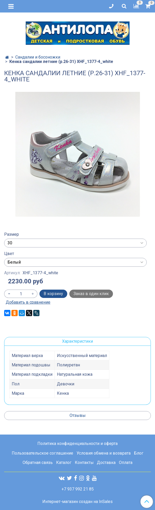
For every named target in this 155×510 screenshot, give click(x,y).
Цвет (9, 254)
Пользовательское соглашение (42, 453)
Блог (138, 453)
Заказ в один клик (91, 293)
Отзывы (78, 415)
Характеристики (77, 341)
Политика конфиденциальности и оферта (77, 443)
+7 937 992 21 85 (78, 489)
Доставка (106, 462)
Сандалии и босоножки (37, 57)
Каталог (63, 462)
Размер (11, 234)
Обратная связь (38, 462)
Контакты (84, 462)
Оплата (125, 462)
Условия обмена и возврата (104, 453)
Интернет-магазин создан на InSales (77, 502)
